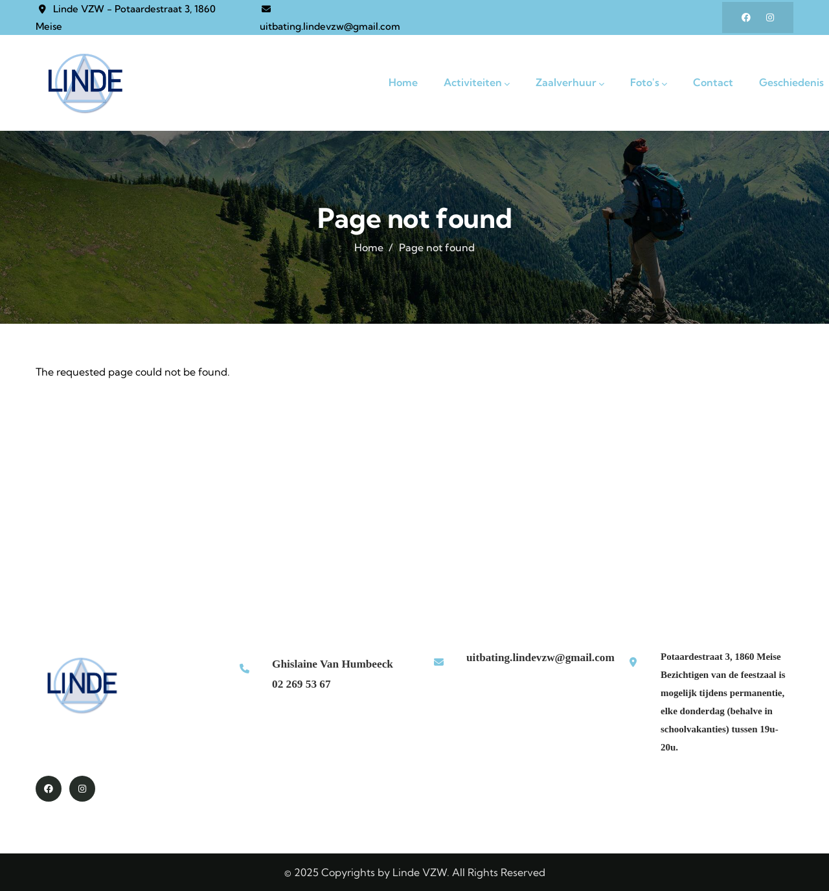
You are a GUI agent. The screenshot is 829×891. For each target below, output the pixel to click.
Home (368, 247)
